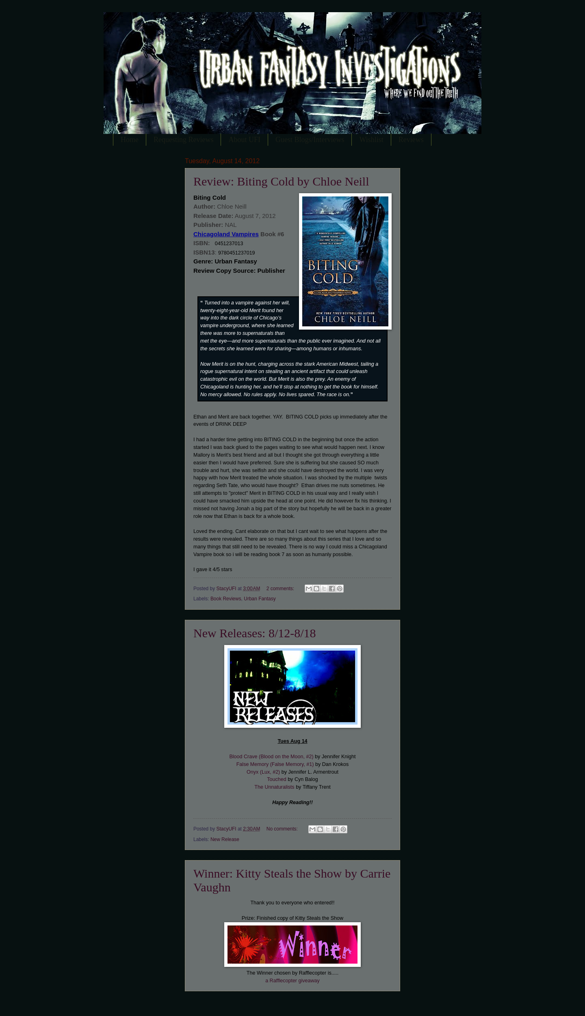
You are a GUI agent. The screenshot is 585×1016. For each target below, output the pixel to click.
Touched (276, 779)
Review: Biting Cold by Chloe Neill (281, 181)
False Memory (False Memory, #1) (275, 764)
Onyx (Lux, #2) (263, 772)
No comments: (282, 829)
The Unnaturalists (274, 787)
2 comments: (281, 588)
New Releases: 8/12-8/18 (254, 633)
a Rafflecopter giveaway (292, 981)
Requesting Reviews (183, 140)
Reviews (411, 140)
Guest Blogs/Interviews (309, 140)
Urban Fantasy (259, 599)
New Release (224, 839)
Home (130, 140)
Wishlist (371, 140)
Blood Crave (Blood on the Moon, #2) (271, 756)
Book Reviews (225, 599)
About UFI (244, 140)
